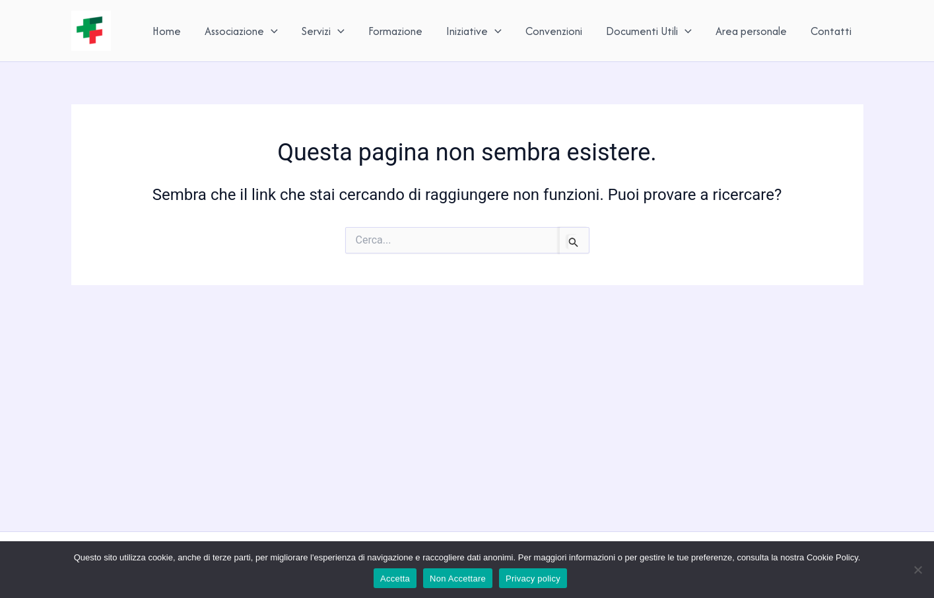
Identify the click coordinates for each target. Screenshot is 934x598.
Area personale (751, 31)
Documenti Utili (649, 31)
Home (166, 31)
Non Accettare (458, 578)
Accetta (395, 578)
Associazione (241, 31)
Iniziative (474, 31)
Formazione (395, 31)
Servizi (323, 31)
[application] (271, 31)
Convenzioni (553, 31)
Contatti (831, 31)
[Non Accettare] (917, 569)
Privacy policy (533, 578)
